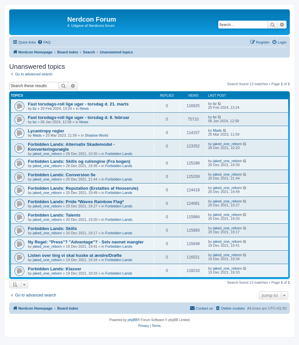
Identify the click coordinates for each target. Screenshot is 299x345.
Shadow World (96, 135)
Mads (37, 135)
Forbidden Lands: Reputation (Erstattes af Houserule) (83, 188)
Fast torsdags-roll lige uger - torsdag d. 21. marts (78, 104)
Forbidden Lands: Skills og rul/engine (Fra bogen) (79, 161)
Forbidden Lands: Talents (54, 215)
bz (35, 108)
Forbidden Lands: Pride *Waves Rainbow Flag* (76, 201)
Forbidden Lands (119, 154)
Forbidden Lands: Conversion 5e (62, 174)
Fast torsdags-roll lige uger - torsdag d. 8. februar (78, 117)
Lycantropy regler (46, 130)
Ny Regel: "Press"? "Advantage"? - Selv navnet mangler (86, 242)
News (84, 108)
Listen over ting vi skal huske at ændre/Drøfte (75, 255)
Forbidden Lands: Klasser (54, 268)
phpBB (133, 320)
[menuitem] (44, 42)
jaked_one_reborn (47, 154)
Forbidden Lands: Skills (52, 228)
